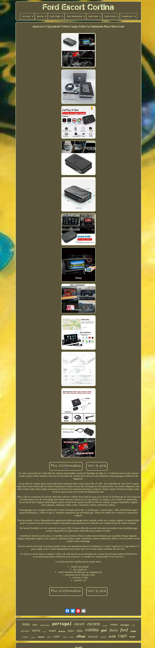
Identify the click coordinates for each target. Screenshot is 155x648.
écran (132, 636)
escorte (93, 623)
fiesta (44, 631)
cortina (91, 629)
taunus (61, 631)
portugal (62, 624)
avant (52, 630)
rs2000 (65, 637)
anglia (133, 631)
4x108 (112, 636)
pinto (71, 630)
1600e (79, 630)
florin (113, 630)
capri (122, 635)
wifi (133, 625)
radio (56, 636)
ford (124, 629)
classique (124, 625)
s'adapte (33, 637)
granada (105, 625)
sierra (36, 630)
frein (35, 624)
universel (25, 631)
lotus (26, 624)
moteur (41, 637)
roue (49, 637)
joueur (72, 637)
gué (104, 630)
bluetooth (93, 636)
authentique (45, 625)
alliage (81, 636)
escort (79, 623)
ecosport (25, 637)
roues (114, 624)
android (103, 637)
